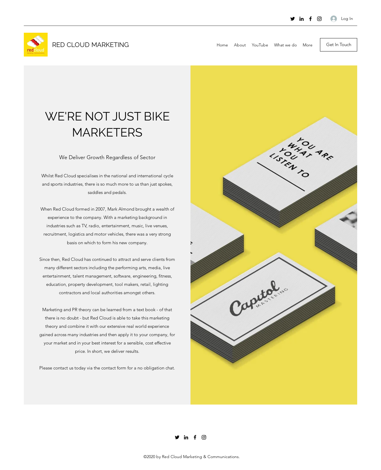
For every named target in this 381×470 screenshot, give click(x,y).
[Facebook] (310, 19)
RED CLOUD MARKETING (90, 44)
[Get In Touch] (338, 44)
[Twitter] (293, 19)
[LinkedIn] (302, 19)
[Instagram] (319, 19)
